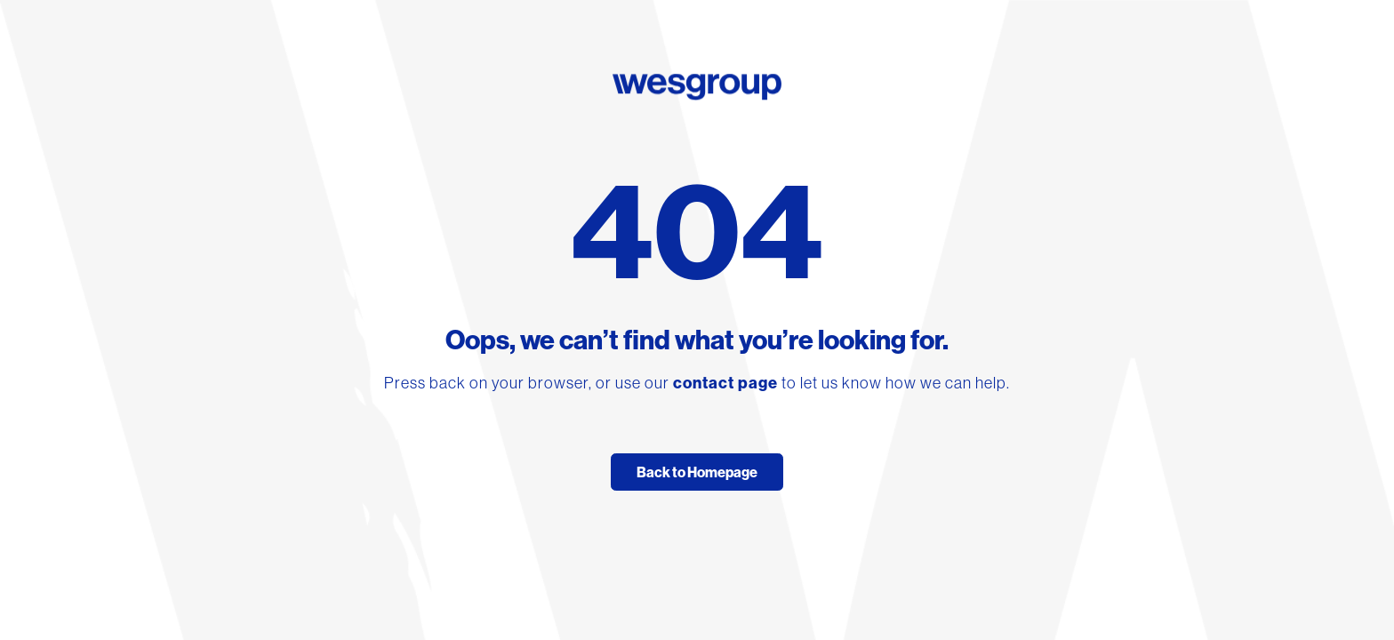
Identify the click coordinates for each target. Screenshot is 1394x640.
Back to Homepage (697, 472)
